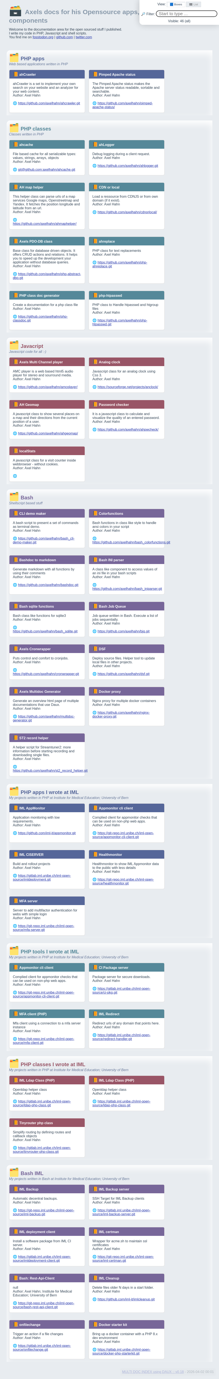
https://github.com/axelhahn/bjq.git (123, 631)
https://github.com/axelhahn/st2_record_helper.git (50, 770)
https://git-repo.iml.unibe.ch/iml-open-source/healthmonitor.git (123, 881)
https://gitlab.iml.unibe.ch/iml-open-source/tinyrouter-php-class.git (42, 1149)
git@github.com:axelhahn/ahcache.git (46, 169)
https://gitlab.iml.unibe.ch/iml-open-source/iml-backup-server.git (121, 1212)
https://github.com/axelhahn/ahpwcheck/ (128, 429)
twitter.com (84, 37)
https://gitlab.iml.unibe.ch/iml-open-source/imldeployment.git (42, 877)
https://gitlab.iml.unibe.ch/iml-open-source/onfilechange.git (42, 1347)
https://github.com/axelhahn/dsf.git (123, 674)
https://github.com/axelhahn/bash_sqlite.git (45, 631)
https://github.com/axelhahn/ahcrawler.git (49, 103)
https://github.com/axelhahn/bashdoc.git (48, 585)
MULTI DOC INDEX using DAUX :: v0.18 (153, 1372)
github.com (64, 37)
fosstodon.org (43, 37)
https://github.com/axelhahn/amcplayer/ (47, 387)
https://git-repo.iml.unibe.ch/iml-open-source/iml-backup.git (43, 1212)
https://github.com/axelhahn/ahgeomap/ (48, 433)
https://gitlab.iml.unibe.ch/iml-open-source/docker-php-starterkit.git (121, 1351)
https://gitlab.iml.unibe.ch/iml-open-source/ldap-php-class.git (42, 1103)
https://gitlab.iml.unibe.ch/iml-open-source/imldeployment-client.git (42, 1258)
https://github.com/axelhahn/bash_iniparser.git (127, 589)
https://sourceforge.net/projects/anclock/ (128, 387)
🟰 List (193, 4)
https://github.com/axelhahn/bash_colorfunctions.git (131, 542)
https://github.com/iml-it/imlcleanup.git (126, 1299)
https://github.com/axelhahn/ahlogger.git (128, 166)
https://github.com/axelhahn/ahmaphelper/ (45, 224)
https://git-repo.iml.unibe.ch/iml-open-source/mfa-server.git (43, 928)
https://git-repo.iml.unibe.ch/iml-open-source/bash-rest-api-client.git (43, 1305)
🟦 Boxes (176, 4)
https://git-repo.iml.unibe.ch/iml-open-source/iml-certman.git (123, 1258)
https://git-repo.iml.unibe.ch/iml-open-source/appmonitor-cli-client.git (123, 835)
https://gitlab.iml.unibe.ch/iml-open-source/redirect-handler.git (121, 1037)
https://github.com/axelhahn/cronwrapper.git (46, 674)
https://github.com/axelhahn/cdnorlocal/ (127, 212)
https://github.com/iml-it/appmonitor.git (46, 833)
